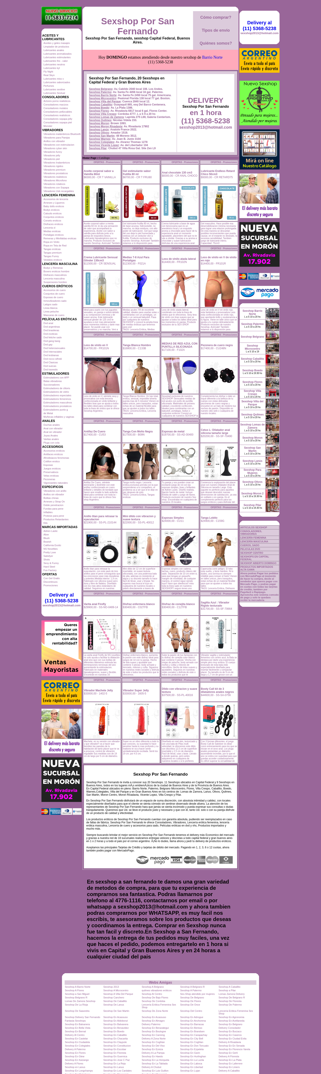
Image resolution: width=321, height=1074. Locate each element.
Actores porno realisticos (56, 101)
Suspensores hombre (55, 282)
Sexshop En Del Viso (153, 1045)
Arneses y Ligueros (53, 202)
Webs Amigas (160, 982)
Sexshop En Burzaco (230, 1031)
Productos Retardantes (56, 519)
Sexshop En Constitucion (117, 1045)
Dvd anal (48, 323)
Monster (47, 126)
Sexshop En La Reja (114, 1063)
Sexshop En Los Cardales (117, 1070)
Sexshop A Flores (74, 990)
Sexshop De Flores (190, 1001)
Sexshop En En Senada (232, 1045)
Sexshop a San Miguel (77, 994)
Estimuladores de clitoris (56, 388)
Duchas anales (51, 424)
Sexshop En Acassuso (115, 1017)
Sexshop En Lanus (113, 1067)
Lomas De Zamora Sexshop (80, 1001)
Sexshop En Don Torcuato (194, 1045)
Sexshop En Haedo (152, 1056)
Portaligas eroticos (53, 234)
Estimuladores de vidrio (56, 391)
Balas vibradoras (52, 381)
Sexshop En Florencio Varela (234, 1049)
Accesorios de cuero (54, 290)
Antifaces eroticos (53, 454)
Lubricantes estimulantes (57, 57)
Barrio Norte (212, 57)
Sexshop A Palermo (191, 990)
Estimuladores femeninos (57, 399)
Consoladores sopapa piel (57, 122)
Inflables (48, 512)
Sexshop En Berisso (191, 1027)
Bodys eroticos (51, 210)
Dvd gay (47, 344)
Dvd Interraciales (52, 351)
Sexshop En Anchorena (193, 1020)
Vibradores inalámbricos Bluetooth (62, 134)
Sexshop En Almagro (153, 1020)
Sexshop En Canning (153, 1035)
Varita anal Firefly (95, 604)
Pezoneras (49, 479)
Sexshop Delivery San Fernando (82, 1017)
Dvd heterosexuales (54, 348)
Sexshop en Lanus (75, 1067)
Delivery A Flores (74, 1063)
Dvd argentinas (51, 326)
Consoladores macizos (55, 104)
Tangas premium (52, 252)
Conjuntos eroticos (53, 217)
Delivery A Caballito (229, 1070)
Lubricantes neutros (54, 64)
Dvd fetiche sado (52, 337)
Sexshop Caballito (100, 104)
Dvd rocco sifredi (52, 358)
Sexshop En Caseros (230, 1035)
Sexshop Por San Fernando (138, 26)
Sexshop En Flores (75, 1052)
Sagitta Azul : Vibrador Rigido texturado (215, 604)
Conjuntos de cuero (54, 293)
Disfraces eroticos (53, 224)
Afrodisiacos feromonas (56, 457)
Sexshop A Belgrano (153, 986)
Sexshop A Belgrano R (192, 986)
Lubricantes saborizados (56, 82)
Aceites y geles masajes (56, 43)
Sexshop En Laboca (191, 1063)
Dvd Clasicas (50, 362)
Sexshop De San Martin (116, 1011)
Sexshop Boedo (99, 107)
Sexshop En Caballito (115, 1035)
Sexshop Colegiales (101, 142)
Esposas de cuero (53, 297)
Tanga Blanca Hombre (137, 345)
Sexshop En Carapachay (193, 1035)
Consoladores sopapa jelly (57, 119)
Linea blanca (50, 308)
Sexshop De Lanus (113, 1004)
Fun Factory (50, 570)
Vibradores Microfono (55, 180)
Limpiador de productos (56, 46)
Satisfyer (48, 556)
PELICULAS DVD (250, 549)
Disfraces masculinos (55, 275)
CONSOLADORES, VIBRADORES (251, 532)
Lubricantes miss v (53, 78)
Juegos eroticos (52, 468)
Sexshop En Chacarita (115, 1038)
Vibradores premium (54, 169)
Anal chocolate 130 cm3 (177, 172)
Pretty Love (49, 552)
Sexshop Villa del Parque (105, 101)
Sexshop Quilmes (100, 120)
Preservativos (50, 472)
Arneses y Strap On (54, 501)
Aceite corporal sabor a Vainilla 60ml (98, 172)
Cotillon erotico (51, 461)
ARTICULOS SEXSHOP (253, 527)
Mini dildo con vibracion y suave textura (139, 518)
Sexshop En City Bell (191, 1038)
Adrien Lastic (50, 531)
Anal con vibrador (53, 428)
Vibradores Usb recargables (58, 191)
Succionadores (51, 384)
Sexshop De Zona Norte (155, 1011)
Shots (46, 559)
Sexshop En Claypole (115, 1042)
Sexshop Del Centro (191, 1011)
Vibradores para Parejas (56, 137)
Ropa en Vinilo (51, 242)
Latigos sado (50, 304)
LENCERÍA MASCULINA (254, 541)
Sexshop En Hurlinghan (193, 1056)
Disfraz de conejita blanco (178, 604)
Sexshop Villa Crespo (102, 114)
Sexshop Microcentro (102, 98)
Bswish (47, 541)
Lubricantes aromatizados (57, 53)
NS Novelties (50, 548)
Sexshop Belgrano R (76, 997)
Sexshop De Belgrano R (232, 997)
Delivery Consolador (230, 1027)
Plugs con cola (51, 442)
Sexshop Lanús (99, 129)
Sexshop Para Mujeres (252, 471)
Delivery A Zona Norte (154, 1038)
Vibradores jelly (51, 155)
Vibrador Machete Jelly (98, 690)
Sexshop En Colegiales (77, 1045)
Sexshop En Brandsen (192, 1031)
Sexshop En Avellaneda (232, 1020)
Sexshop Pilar (98, 148)
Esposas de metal (173, 431)
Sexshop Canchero (113, 997)
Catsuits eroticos (52, 213)
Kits (45, 523)
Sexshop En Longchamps (79, 1070)
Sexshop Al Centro (152, 994)
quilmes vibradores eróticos (157, 990)
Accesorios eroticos (54, 450)
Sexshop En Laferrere (231, 1063)
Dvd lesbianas (51, 355)
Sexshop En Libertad (191, 1067)
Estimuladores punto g (55, 409)
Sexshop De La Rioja (76, 1004)
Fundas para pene (53, 508)
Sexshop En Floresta (114, 1052)
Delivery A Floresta (229, 1056)
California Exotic (52, 545)
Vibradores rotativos (54, 184)
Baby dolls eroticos (53, 206)
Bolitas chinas (51, 498)
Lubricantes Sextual (54, 93)
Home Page (89, 157)
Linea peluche (51, 311)
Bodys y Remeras (53, 267)
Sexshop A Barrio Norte (77, 986)
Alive (46, 534)
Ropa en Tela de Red (54, 245)
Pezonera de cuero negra (217, 345)
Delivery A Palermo (75, 1049)
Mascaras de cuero (53, 315)
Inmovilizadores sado (54, 300)
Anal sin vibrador (52, 432)
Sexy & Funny (51, 563)
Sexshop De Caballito (115, 1001)
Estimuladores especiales (57, 395)
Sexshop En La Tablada (155, 1063)
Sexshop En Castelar (76, 1038)
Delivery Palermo (151, 1024)
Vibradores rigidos (53, 166)
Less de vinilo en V (96, 345)
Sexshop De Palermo (230, 1004)
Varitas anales (51, 439)
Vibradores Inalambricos (56, 162)
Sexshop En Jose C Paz (116, 1060)
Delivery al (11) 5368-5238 (61, 597)
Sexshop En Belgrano (230, 1024)
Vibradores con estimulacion (58, 144)
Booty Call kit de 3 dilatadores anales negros (217, 690)
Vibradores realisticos (55, 177)
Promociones (50, 585)
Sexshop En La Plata (230, 1060)
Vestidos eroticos (52, 259)
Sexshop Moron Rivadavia (105, 126)
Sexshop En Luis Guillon (155, 1070)
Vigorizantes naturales (55, 482)
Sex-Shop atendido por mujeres (197, 994)
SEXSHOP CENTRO (251, 552)
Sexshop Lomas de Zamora (106, 117)
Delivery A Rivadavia (230, 1042)
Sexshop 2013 (111, 986)
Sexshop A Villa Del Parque (118, 994)
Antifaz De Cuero (94, 431)
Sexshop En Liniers (229, 1067)
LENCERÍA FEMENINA (253, 537)
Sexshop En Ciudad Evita (233, 1038)
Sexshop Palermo (100, 92)
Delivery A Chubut (151, 1067)
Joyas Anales (50, 435)
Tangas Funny (51, 256)
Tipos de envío (216, 30)
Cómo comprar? (215, 17)
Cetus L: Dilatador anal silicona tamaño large (215, 431)
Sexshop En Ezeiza (152, 1049)
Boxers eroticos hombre (56, 271)
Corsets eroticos (52, 220)
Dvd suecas (49, 366)
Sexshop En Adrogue (191, 1017)
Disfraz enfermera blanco (139, 604)
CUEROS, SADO (249, 545)
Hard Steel (49, 566)
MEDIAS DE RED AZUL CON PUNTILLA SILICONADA (180, 345)
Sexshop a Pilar (227, 990)
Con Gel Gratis (51, 578)
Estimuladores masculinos (57, 402)
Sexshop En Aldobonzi (115, 1020)
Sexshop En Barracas (192, 1024)
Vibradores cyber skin (55, 148)
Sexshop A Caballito (230, 986)
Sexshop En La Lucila (192, 1060)
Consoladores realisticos (56, 115)
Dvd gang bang (51, 341)
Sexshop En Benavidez (116, 1027)
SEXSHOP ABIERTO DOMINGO (258, 563)
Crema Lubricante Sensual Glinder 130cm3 (100, 259)
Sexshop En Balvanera (77, 1024)
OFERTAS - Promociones (107, 162)
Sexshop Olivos (99, 132)
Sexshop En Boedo (113, 1031)
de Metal (48, 413)
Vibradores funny (52, 152)
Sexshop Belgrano (100, 89)
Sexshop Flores (99, 110)
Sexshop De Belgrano (192, 997)
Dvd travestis (50, 369)
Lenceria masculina (54, 278)
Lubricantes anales (53, 50)
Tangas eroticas (52, 249)
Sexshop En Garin (190, 1052)
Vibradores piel (51, 159)
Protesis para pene (53, 515)
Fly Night (48, 71)
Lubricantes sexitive (54, 89)
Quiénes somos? (216, 43)
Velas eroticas (51, 475)
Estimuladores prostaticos (57, 406)
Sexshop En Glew (74, 1056)
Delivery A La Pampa (153, 1052)
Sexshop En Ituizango (77, 1060)
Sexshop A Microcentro (115, 990)
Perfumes (48, 86)
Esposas (48, 465)
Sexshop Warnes (99, 138)
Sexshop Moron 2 (252, 493)
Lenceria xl (49, 227)
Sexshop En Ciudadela (77, 1042)
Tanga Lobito (209, 517)
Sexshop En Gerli (228, 1052)
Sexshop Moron (99, 123)
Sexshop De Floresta (230, 1001)
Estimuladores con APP (56, 377)
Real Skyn (49, 75)
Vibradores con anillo (54, 490)
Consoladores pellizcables (57, 111)
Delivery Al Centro (74, 1035)
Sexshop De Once (190, 1004)
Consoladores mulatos (55, 108)
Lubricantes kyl (51, 68)
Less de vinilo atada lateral (179, 258)
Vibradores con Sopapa (56, 187)
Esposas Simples (173, 517)
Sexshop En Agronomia (231, 1017)
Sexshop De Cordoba (153, 1001)
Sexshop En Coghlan (153, 1042)
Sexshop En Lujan (190, 1070)
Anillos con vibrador (54, 141)
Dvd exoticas (50, 334)
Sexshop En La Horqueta (155, 1060)
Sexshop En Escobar (114, 1049)
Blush (46, 538)
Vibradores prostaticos (55, 173)
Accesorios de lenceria (55, 199)
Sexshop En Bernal (75, 1031)
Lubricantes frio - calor (55, 61)
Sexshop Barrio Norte (102, 95)
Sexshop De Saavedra (77, 1011)
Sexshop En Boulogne (154, 1031)
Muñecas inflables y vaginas (58, 416)
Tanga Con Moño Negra (138, 431)
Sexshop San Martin (102, 135)
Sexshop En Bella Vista (77, 1027)
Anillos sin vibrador (53, 494)
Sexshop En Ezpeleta (192, 1049)
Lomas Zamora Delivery (232, 994)
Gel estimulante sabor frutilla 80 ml (137, 172)
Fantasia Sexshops (75, 1020)
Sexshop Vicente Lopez (104, 145)
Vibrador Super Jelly (136, 690)
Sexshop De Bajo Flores (155, 997)
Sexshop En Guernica (115, 1056)
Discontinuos (50, 581)
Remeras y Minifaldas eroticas (59, 238)
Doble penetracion (53, 505)
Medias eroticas (52, 231)
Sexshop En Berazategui (155, 1027)
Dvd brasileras (51, 330)
